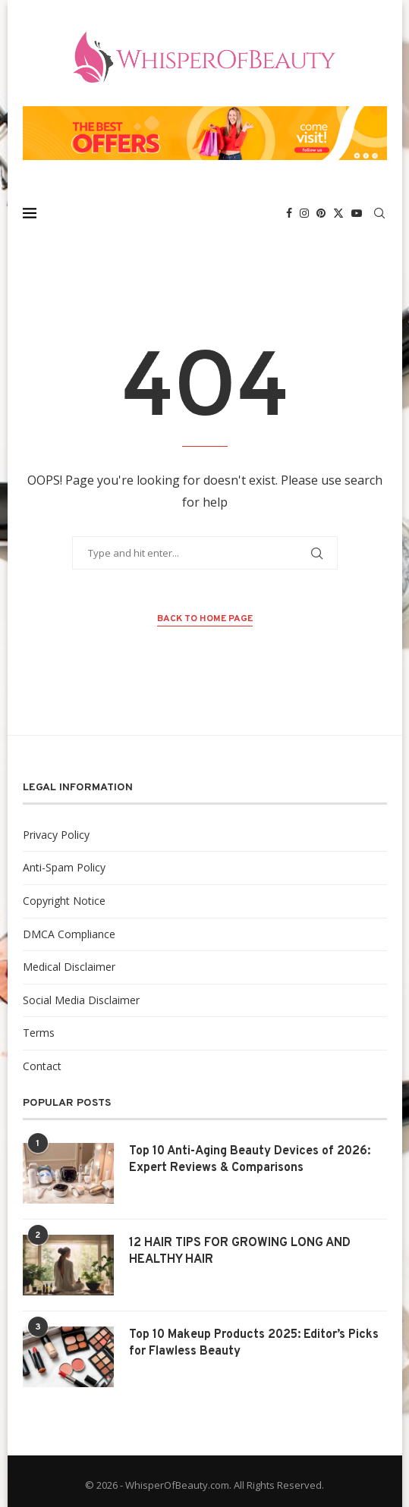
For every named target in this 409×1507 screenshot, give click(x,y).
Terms (39, 1032)
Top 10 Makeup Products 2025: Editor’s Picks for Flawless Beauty (254, 1343)
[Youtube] (356, 213)
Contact (42, 1066)
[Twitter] (338, 213)
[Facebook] (289, 213)
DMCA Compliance (69, 934)
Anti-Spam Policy (64, 867)
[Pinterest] (321, 213)
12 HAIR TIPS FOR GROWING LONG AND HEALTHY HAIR (240, 1251)
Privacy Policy (56, 834)
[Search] (379, 213)
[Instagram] (304, 213)
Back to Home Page (205, 619)
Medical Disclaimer (69, 966)
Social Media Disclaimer (81, 1000)
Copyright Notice (64, 900)
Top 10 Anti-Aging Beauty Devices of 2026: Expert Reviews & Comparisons (249, 1160)
